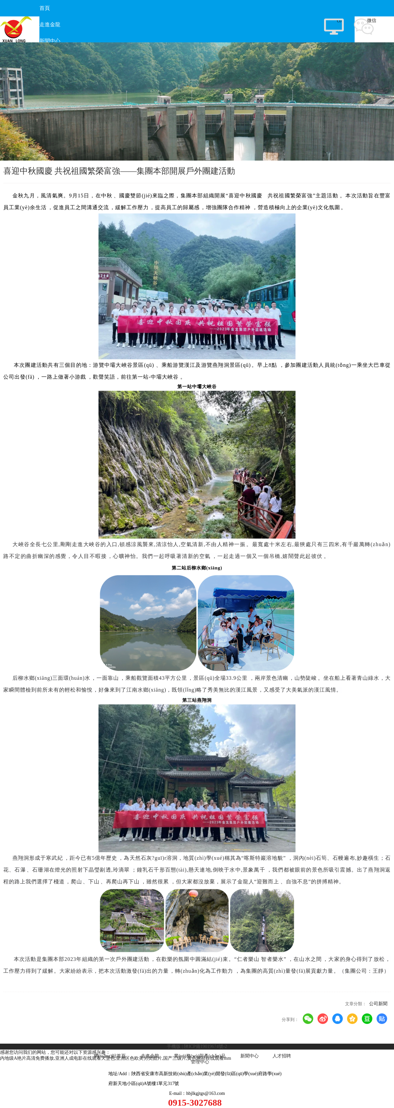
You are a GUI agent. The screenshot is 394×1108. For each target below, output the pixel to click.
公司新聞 (378, 1003)
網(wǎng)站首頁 (110, 1055)
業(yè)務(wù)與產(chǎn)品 (200, 1055)
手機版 (174, 1046)
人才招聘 (282, 1055)
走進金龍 (150, 1055)
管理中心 (200, 1061)
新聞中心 (249, 1055)
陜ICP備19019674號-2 (205, 1046)
